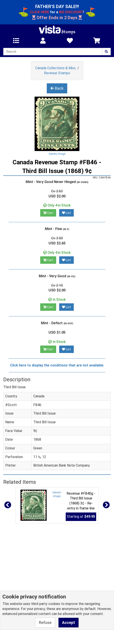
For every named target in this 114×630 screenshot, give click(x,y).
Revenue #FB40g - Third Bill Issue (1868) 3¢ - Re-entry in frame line (81, 501)
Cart (48, 213)
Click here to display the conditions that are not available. (57, 365)
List (66, 213)
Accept (68, 622)
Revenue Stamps (57, 73)
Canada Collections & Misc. (56, 68)
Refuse (45, 622)
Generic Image (57, 153)
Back (57, 88)
